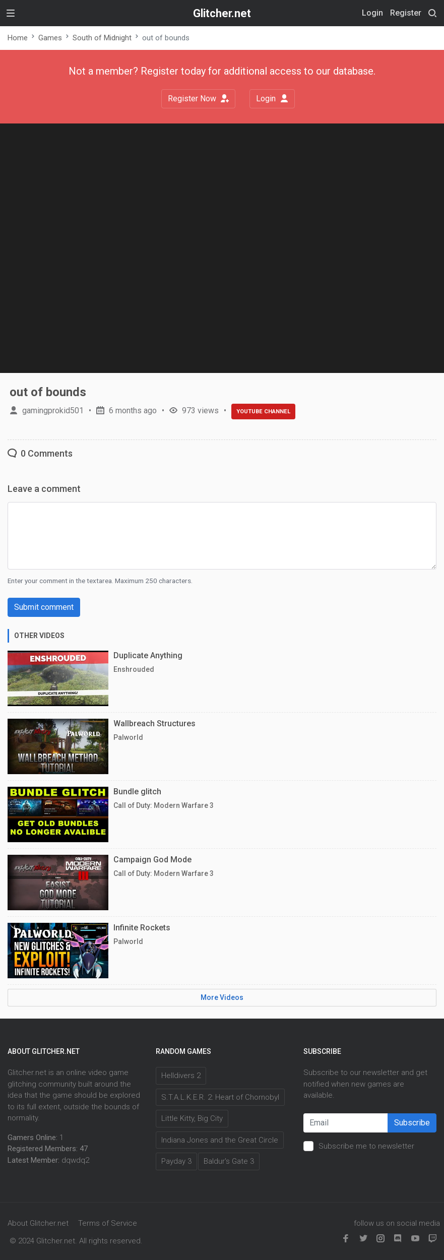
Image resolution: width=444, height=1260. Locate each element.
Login (272, 98)
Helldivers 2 (181, 1075)
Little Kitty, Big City (192, 1118)
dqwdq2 (75, 1160)
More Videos (222, 997)
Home (18, 37)
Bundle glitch (137, 791)
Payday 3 (176, 1161)
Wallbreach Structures (154, 723)
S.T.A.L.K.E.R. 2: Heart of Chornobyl (220, 1097)
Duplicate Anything (147, 655)
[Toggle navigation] (10, 13)
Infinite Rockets (141, 927)
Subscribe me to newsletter (366, 1146)
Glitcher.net (222, 13)
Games (50, 37)
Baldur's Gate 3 (229, 1161)
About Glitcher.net (38, 1223)
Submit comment (44, 607)
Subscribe (412, 1122)
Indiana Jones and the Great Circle (219, 1140)
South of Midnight (102, 37)
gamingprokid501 (53, 410)
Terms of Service (107, 1223)
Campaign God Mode (152, 859)
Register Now (198, 98)
